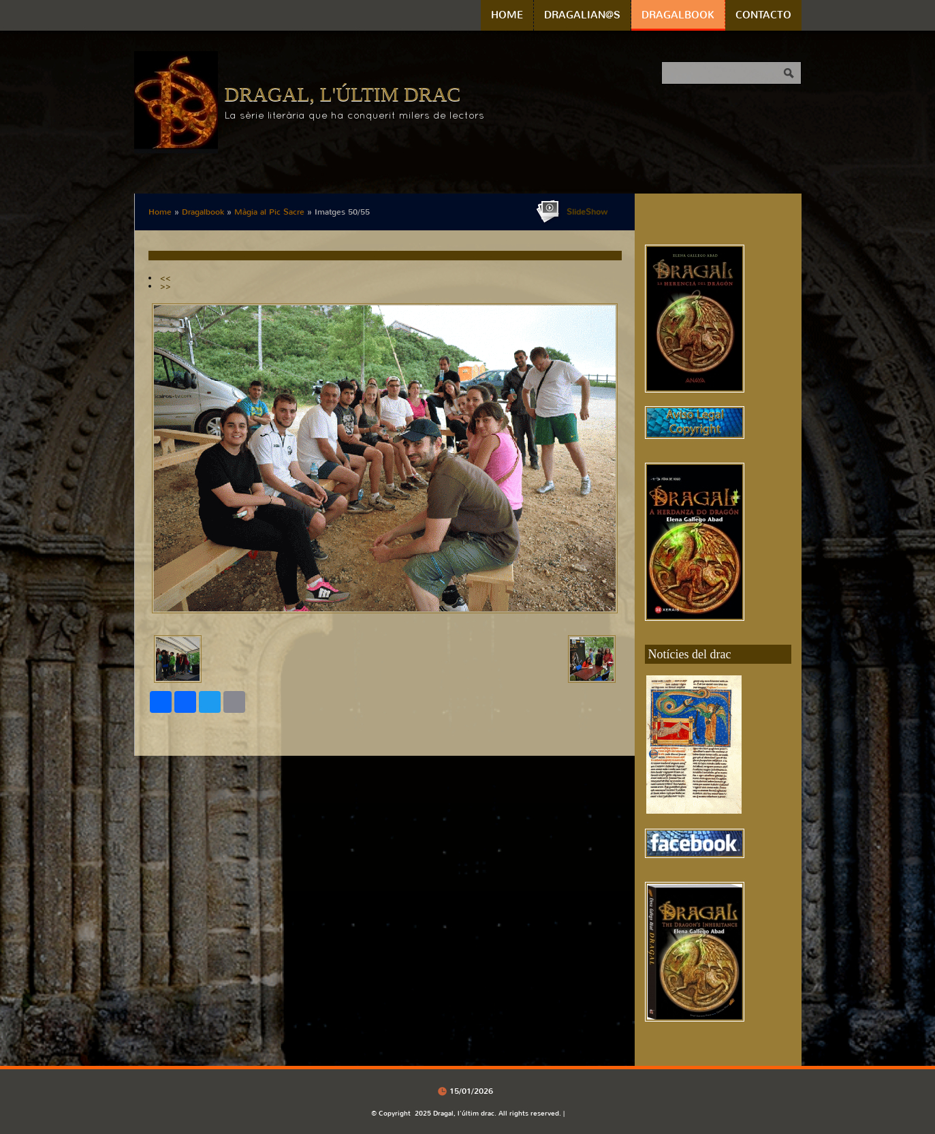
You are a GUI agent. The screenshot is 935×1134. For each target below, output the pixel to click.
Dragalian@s (582, 15)
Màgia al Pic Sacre (269, 211)
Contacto (763, 15)
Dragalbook (677, 15)
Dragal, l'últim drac (343, 93)
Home (507, 15)
